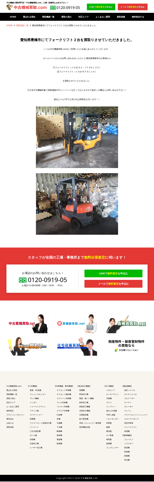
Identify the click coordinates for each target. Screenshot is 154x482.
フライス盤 (34, 411)
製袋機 (59, 436)
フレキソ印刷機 (63, 407)
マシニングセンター (38, 395)
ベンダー (33, 403)
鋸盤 (108, 427)
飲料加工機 (83, 403)
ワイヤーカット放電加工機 (40, 423)
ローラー (127, 403)
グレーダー (128, 407)
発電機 (127, 431)
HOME (13, 16)
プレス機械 (34, 399)
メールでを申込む (132, 7)
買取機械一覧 (48, 16)
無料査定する (138, 16)
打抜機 (59, 415)
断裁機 (59, 431)
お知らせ (10, 423)
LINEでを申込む (101, 7)
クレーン (127, 411)
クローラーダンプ (131, 419)
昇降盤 (109, 423)
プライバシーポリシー (15, 415)
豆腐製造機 (83, 415)
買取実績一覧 (22, 25)
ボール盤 (33, 436)
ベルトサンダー (112, 419)
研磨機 (32, 419)
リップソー (110, 407)
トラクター (128, 444)
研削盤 (109, 440)
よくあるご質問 (103, 16)
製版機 (59, 440)
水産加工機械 (84, 411)
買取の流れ (66, 16)
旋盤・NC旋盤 (35, 390)
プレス (109, 403)
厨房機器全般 (84, 427)
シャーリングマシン (38, 407)
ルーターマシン (112, 395)
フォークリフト (130, 427)
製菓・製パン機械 (86, 399)
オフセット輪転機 (64, 395)
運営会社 (10, 419)
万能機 (109, 399)
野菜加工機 (83, 395)
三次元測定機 (35, 431)
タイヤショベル (130, 395)
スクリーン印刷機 (64, 399)
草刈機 (127, 460)
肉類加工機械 (84, 407)
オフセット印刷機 (64, 390)
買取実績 (121, 16)
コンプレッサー (112, 448)
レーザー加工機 (36, 448)
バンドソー (34, 427)
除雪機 (127, 448)
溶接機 (32, 440)
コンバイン (128, 440)
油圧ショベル (129, 390)
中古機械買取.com (13, 386)
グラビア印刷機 (63, 411)
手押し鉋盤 (110, 415)
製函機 (59, 444)
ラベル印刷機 (62, 403)
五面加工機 (34, 444)
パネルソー (110, 390)
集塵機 (109, 444)
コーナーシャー (36, 415)
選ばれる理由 (29, 16)
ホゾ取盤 (109, 436)
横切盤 (109, 431)
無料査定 (10, 411)
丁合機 (59, 427)
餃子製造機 (83, 419)
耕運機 (127, 456)
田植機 (127, 452)
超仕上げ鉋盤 (111, 411)
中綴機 (59, 423)
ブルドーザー (129, 399)
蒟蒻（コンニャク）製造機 (90, 423)
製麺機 (82, 390)
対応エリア (83, 16)
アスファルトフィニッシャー (136, 415)
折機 (58, 419)
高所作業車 (128, 423)
